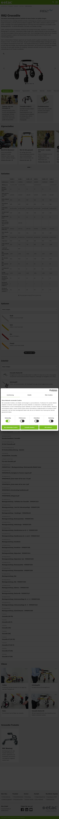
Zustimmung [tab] (10, 395)
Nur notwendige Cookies (11, 427)
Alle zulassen (48, 427)
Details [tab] (29, 395)
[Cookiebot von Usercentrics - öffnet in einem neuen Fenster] (50, 390)
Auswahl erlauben (29, 427)
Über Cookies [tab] (49, 395)
